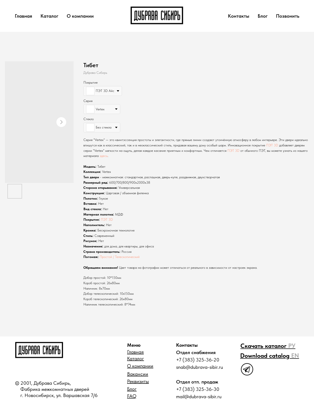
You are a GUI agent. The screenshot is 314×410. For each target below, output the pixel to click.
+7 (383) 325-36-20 (197, 360)
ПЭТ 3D (272, 145)
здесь (104, 156)
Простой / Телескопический (120, 257)
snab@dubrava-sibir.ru (199, 367)
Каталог (49, 16)
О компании (80, 16)
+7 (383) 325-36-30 (197, 389)
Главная (23, 16)
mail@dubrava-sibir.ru (199, 396)
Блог (263, 16)
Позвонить (287, 16)
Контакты (238, 16)
